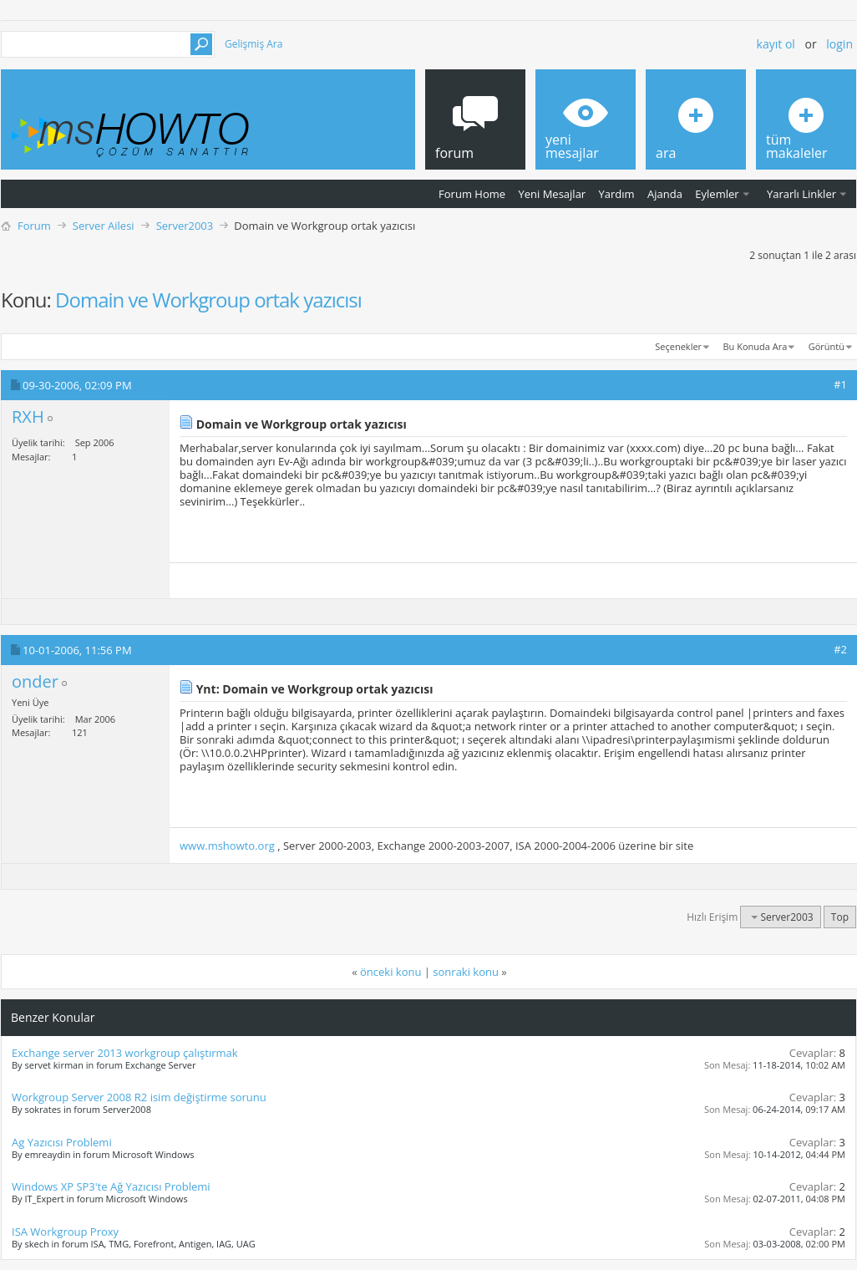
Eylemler (716, 193)
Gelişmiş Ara (253, 44)
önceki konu (390, 971)
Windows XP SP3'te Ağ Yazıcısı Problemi (111, 1186)
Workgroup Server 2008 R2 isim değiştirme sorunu (139, 1097)
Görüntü (826, 346)
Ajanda (664, 193)
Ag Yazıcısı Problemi (62, 1142)
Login (839, 44)
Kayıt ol (776, 44)
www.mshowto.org (227, 845)
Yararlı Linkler (801, 193)
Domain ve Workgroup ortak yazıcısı (208, 299)
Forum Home (472, 193)
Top (840, 917)
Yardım (617, 193)
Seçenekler (678, 346)
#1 (840, 384)
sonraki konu (466, 971)
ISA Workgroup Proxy (65, 1231)
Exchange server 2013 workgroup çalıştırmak (125, 1052)
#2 (840, 649)
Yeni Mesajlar (552, 193)
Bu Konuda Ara (755, 346)
